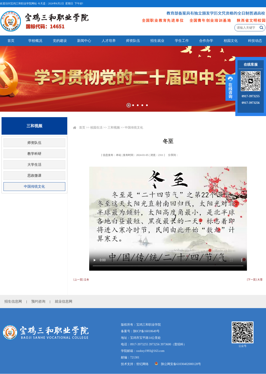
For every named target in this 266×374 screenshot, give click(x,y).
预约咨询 (38, 301)
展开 (230, 87)
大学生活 (34, 164)
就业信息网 (63, 301)
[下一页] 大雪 (254, 279)
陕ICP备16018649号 (146, 331)
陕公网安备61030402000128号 (181, 364)
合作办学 (206, 40)
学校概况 (35, 40)
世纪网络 (142, 364)
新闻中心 (84, 40)
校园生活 (96, 127)
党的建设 (60, 40)
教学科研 (34, 153)
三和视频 (114, 127)
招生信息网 (13, 301)
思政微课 (34, 175)
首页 (10, 40)
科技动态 (255, 40)
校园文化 (231, 40)
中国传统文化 (34, 186)
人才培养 (109, 40)
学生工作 (182, 40)
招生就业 (157, 40)
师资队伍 (133, 40)
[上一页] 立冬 (81, 279)
